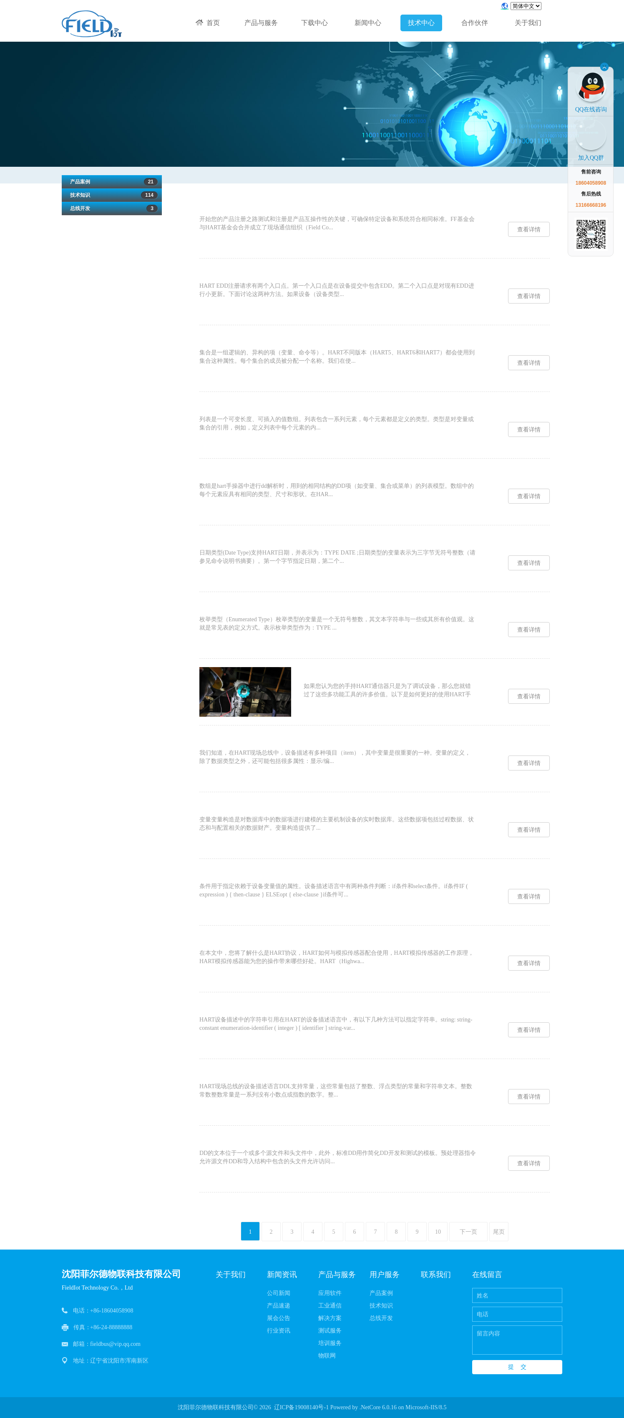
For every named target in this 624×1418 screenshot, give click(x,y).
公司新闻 (278, 1293)
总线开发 (112, 208)
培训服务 (330, 1343)
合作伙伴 (474, 22)
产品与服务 (261, 22)
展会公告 (278, 1318)
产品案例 (112, 182)
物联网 (327, 1356)
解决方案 (330, 1318)
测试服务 (330, 1331)
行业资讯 (278, 1331)
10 (438, 1232)
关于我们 (528, 22)
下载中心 (314, 22)
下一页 (468, 1232)
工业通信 (330, 1306)
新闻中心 (368, 22)
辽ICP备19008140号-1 (301, 1407)
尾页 (499, 1232)
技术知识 (112, 195)
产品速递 (278, 1306)
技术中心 (421, 22)
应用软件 (330, 1293)
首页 (208, 22)
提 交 (517, 1366)
